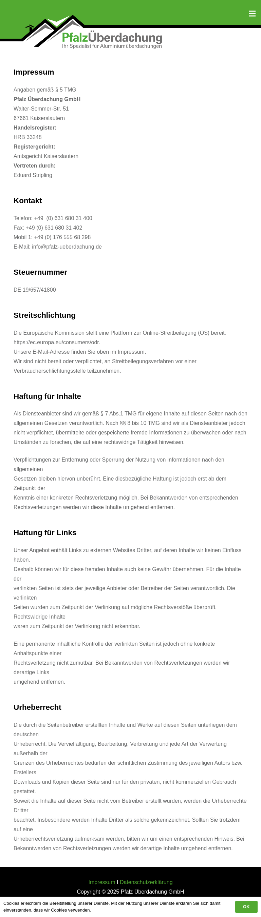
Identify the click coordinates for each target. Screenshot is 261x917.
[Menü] (252, 13)
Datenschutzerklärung (146, 882)
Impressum (101, 882)
